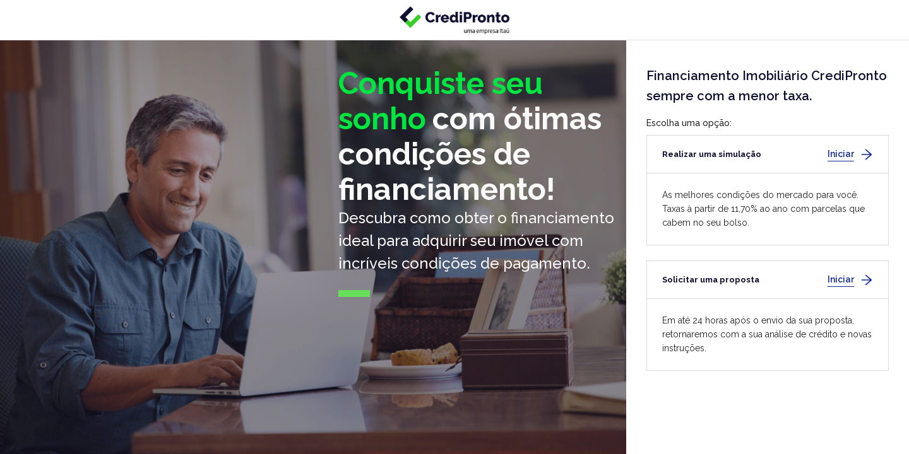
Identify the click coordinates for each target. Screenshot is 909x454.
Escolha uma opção (688, 123)
